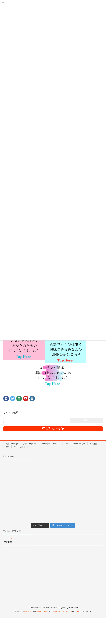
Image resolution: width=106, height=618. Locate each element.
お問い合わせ (19, 447)
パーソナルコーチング (50, 443)
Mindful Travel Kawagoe (75, 443)
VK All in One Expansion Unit (61, 611)
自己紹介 (93, 443)
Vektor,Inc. (78, 611)
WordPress (28, 611)
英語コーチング (30, 443)
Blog (7, 447)
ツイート (7, 538)
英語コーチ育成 (12, 443)
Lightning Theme (42, 611)
